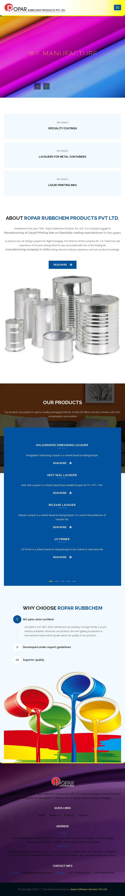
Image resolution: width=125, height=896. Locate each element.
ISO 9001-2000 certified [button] (38, 619)
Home (41, 815)
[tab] (65, 619)
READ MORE (60, 264)
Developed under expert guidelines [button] (47, 647)
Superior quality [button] (33, 659)
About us (55, 815)
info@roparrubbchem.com (37, 872)
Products (69, 815)
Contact (83, 815)
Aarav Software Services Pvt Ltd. (88, 889)
